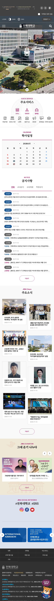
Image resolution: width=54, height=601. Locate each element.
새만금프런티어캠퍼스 (8, 584)
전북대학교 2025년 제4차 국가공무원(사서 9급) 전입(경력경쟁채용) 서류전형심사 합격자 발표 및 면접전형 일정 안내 (30, 246)
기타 (9, 559)
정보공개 (30, 575)
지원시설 (27, 555)
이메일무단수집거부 (40, 572)
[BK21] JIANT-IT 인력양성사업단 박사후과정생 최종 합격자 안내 (30, 271)
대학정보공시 (38, 575)
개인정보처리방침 (18, 572)
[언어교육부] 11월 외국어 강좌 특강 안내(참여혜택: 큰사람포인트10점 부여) (27, 197)
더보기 (27, 278)
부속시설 (44, 555)
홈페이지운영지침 (6, 572)
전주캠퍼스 (5, 579)
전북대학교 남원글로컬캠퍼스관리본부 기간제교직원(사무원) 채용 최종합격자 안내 (30, 238)
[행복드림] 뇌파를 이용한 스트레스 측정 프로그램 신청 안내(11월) (24, 230)
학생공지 (39, 187)
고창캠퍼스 (5, 599)
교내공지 (20, 187)
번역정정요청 (48, 575)
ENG (21, 19)
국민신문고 (16, 575)
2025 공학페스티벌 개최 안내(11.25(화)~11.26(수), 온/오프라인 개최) (26, 222)
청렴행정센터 (29, 572)
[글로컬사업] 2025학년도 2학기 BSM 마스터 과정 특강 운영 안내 (24, 213)
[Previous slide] (41, 8)
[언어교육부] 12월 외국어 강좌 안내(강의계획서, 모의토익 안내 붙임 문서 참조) (27, 205)
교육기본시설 (9, 555)
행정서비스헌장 (6, 575)
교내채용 (30, 187)
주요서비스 (45, 551)
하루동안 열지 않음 (47, 14)
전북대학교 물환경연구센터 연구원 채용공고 (23, 254)
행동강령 (23, 575)
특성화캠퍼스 (5, 589)
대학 (9, 551)
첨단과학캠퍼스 (6, 594)
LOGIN (4, 19)
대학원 (27, 551)
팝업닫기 (45, 19)
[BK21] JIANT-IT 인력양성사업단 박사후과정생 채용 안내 (28, 263)
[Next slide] (45, 8)
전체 (13, 187)
